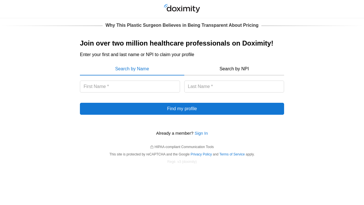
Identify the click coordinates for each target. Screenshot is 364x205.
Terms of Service (232, 154)
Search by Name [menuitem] (132, 68)
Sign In (201, 133)
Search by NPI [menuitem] (234, 68)
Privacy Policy (201, 154)
